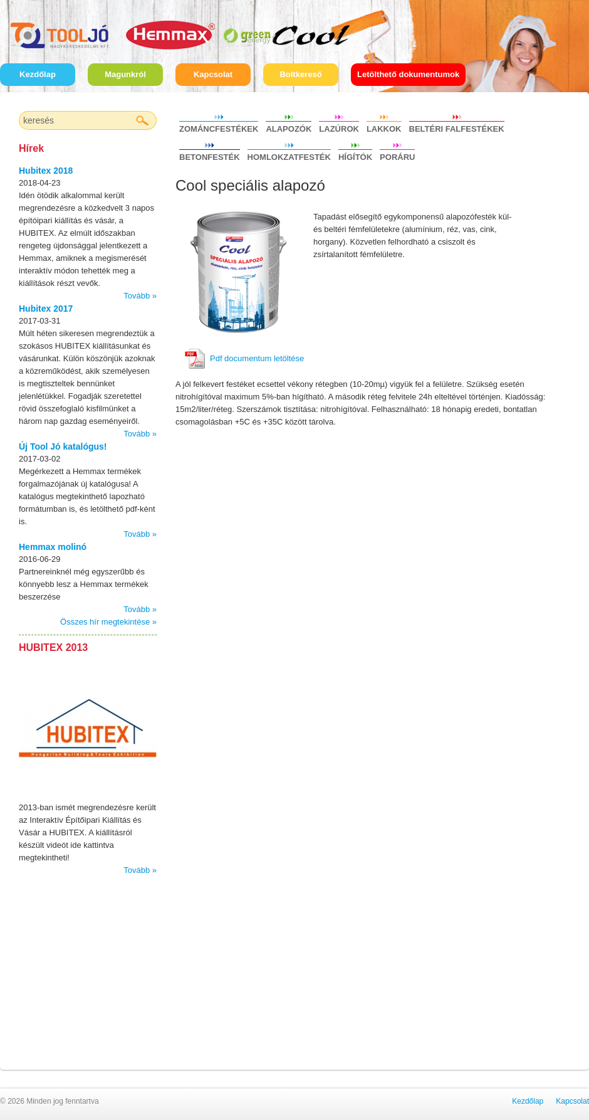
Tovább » (140, 295)
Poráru (397, 155)
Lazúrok (339, 127)
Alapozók (288, 127)
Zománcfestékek (218, 127)
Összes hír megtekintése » (108, 621)
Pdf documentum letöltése (257, 358)
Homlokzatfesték (289, 155)
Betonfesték (209, 155)
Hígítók (355, 155)
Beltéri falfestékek (456, 127)
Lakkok (384, 127)
